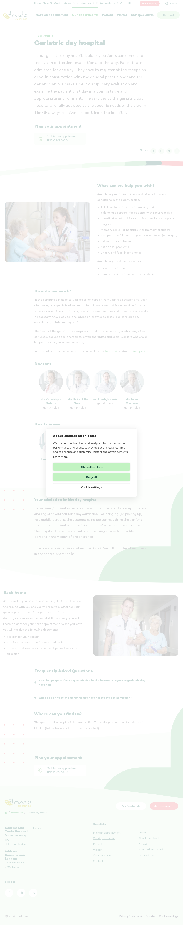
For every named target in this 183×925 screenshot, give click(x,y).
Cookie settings (91, 482)
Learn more (60, 461)
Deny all (111, 472)
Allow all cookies (72, 472)
